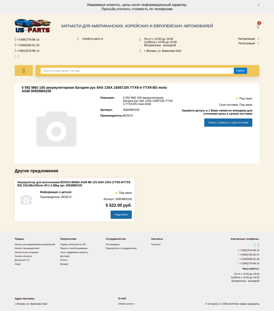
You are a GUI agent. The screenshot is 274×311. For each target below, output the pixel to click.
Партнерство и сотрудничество (123, 248)
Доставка (65, 256)
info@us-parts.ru (92, 38)
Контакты (156, 244)
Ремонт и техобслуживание (75, 248)
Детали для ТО (23, 264)
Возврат (65, 264)
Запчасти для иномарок (28, 256)
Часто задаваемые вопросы (76, 252)
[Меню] (24, 70)
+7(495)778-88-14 (27, 39)
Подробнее (119, 214)
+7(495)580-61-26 (27, 45)
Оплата (64, 260)
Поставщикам (113, 244)
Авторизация (246, 38)
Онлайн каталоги (24, 260)
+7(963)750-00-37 (248, 255)
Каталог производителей (29, 252)
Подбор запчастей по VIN (74, 244)
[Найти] (240, 71)
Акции (18, 267)
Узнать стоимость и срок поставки (225, 122)
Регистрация (247, 43)
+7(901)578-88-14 (27, 51)
